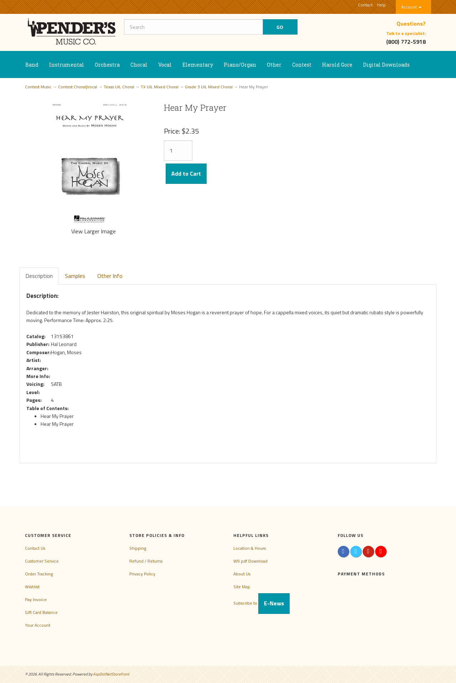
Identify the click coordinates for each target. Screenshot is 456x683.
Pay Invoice (36, 599)
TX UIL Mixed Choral (159, 86)
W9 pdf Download (250, 561)
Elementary (197, 64)
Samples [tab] (75, 275)
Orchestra (107, 64)
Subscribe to (261, 603)
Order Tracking (39, 573)
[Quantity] (178, 150)
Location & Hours (249, 548)
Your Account (37, 625)
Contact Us (35, 548)
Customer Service (42, 561)
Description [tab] (39, 275)
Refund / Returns (145, 561)
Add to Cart (186, 173)
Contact (365, 4)
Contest (301, 64)
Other (274, 64)
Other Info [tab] (110, 275)
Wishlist (32, 586)
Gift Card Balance (41, 612)
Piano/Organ (240, 64)
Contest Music (38, 86)
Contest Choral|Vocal (77, 86)
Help (381, 4)
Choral (138, 64)
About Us (241, 573)
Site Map (241, 586)
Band (31, 64)
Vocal (165, 64)
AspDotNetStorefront (111, 674)
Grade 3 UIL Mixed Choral (209, 86)
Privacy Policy (142, 573)
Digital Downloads (386, 64)
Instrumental (66, 64)
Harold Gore (337, 64)
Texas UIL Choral (119, 86)
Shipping (137, 548)
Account (411, 7)
